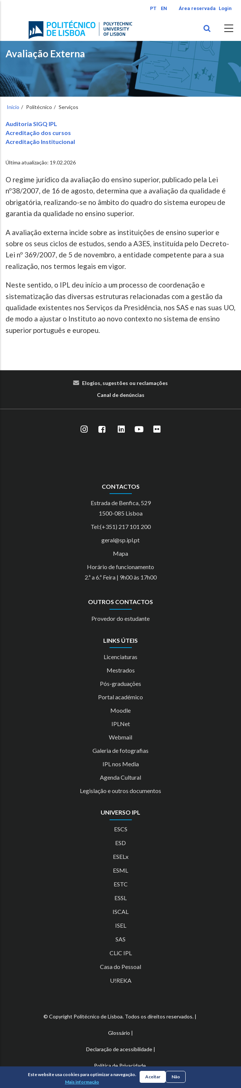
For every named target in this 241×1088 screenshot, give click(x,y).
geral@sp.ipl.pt (120, 539)
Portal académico (120, 696)
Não (176, 1076)
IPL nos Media (120, 763)
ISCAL (120, 911)
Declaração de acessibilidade (119, 1049)
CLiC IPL (121, 952)
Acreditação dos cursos (38, 132)
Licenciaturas (120, 656)
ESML (120, 870)
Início (13, 107)
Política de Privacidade (120, 1065)
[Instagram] (84, 429)
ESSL (120, 897)
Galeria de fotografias (120, 750)
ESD (120, 842)
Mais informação (82, 1082)
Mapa (120, 553)
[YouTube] (139, 429)
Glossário (119, 1033)
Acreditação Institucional (40, 141)
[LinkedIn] (121, 429)
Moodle (120, 710)
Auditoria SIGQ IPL (31, 123)
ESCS (120, 828)
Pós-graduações (120, 683)
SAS (120, 939)
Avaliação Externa (45, 53)
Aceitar (152, 1076)
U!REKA (120, 980)
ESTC (121, 884)
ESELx (120, 856)
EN (164, 8)
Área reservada (197, 8)
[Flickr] (157, 429)
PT (153, 8)
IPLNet (120, 723)
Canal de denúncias (120, 395)
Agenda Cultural (120, 777)
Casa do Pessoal (120, 966)
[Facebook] (102, 429)
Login (225, 8)
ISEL (120, 925)
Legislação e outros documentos (120, 790)
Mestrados (121, 670)
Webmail (120, 737)
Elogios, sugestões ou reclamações (125, 383)
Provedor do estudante (120, 618)
